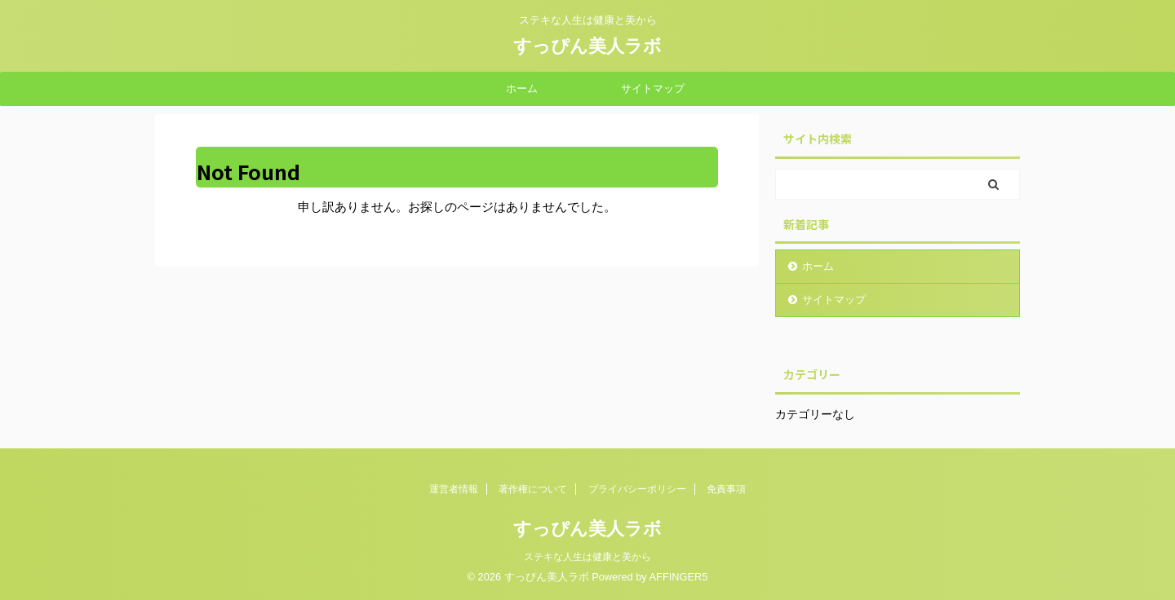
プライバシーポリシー (637, 489)
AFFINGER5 (679, 577)
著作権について (533, 489)
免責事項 (726, 489)
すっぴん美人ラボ (587, 46)
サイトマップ (653, 88)
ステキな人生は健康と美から (587, 556)
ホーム (522, 88)
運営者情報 (453, 489)
